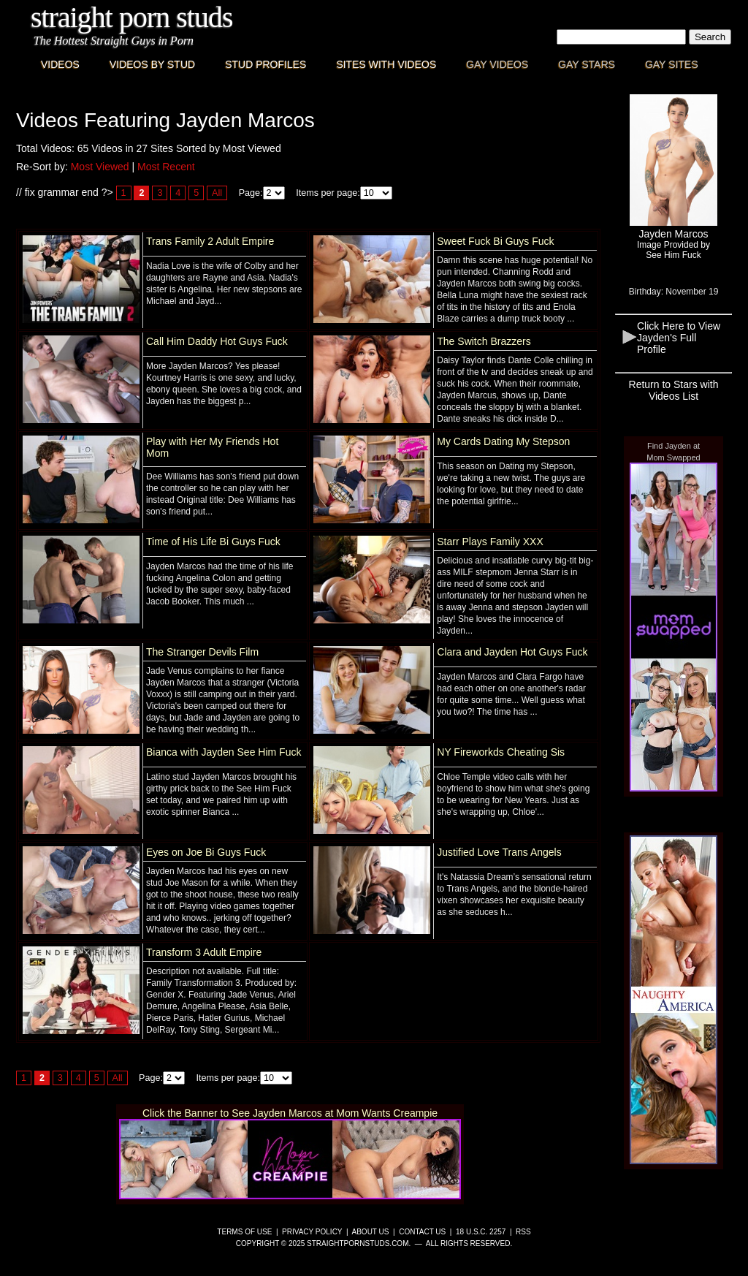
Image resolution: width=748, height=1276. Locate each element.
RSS (523, 1232)
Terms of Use (244, 1232)
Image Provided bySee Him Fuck (673, 250)
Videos (60, 64)
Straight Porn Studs (132, 17)
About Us (370, 1232)
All (217, 193)
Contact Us (422, 1232)
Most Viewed (100, 166)
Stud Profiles (265, 64)
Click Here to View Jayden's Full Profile (678, 337)
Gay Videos (497, 64)
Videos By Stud (152, 64)
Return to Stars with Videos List (674, 390)
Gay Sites (671, 64)
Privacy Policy (312, 1232)
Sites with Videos (386, 64)
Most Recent (166, 166)
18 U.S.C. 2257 (480, 1232)
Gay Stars (586, 64)
